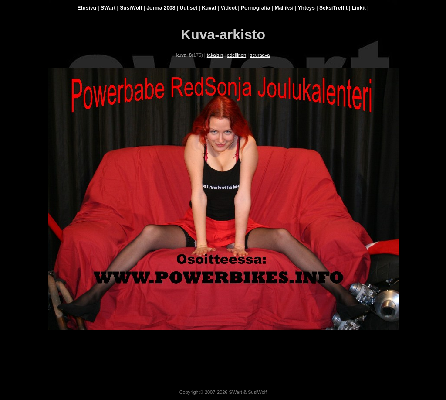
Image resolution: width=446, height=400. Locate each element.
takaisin (215, 55)
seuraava (260, 55)
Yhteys (306, 8)
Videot (229, 8)
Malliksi (283, 8)
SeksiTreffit (333, 8)
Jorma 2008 (160, 8)
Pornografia (255, 8)
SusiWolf (131, 8)
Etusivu (87, 8)
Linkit (359, 8)
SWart (108, 8)
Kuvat (209, 8)
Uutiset (188, 8)
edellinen (236, 55)
